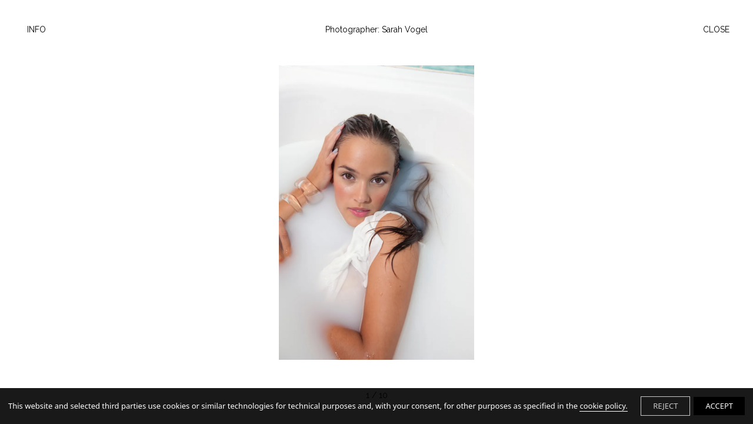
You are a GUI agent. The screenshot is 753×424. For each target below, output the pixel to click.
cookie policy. (603, 405)
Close (716, 29)
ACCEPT (719, 405)
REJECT (665, 405)
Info (36, 29)
